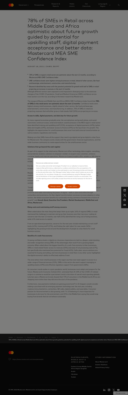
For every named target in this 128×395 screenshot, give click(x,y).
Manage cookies (55, 186)
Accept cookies (72, 186)
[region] (64, 175)
